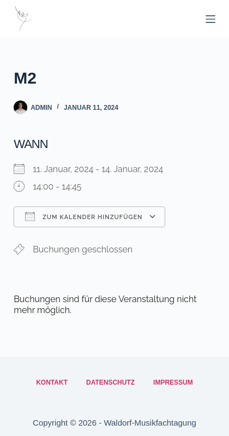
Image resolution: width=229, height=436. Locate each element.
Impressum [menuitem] (173, 382)
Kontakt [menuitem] (52, 382)
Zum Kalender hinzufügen (83, 216)
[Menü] (210, 19)
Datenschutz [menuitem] (110, 382)
